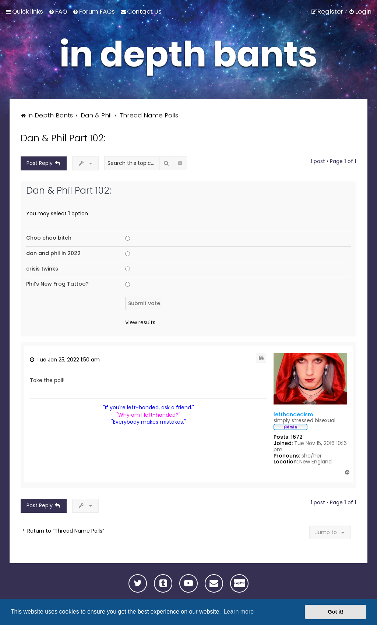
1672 (297, 437)
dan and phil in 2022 (53, 253)
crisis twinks (42, 268)
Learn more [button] (238, 611)
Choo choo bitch (48, 237)
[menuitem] (58, 11)
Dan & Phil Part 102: (63, 138)
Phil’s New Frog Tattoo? (57, 283)
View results (140, 322)
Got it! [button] (335, 612)
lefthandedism (293, 414)
